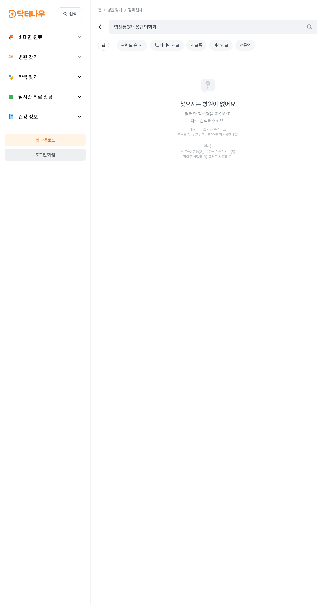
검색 (70, 13)
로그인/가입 (45, 154)
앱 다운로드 (45, 140)
